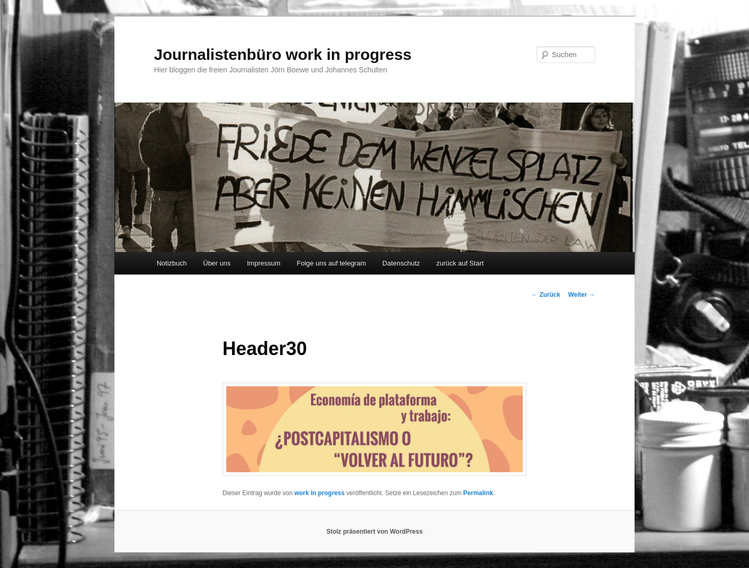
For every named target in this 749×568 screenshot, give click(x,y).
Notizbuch (172, 263)
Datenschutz (401, 263)
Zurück (546, 294)
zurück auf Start (460, 263)
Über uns (217, 263)
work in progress (319, 493)
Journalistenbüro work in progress (282, 54)
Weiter (581, 294)
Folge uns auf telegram (331, 263)
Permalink (478, 493)
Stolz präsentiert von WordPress (374, 531)
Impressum (263, 263)
